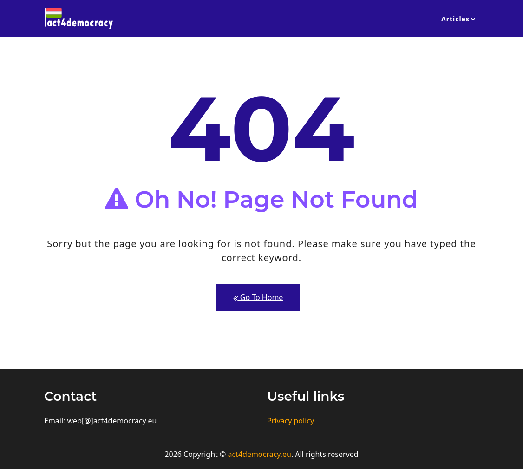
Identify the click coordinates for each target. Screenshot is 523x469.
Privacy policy (290, 421)
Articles (455, 18)
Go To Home (258, 297)
